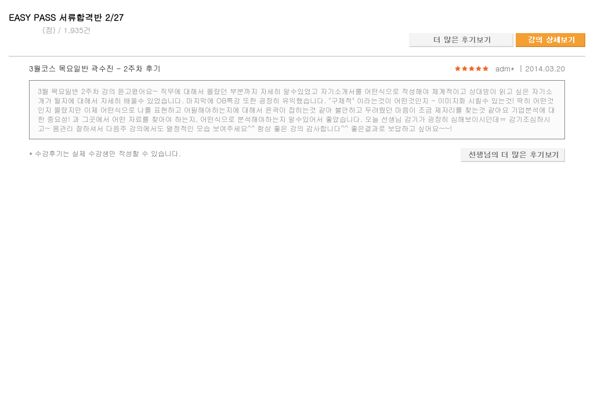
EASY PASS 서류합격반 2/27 (66, 17)
